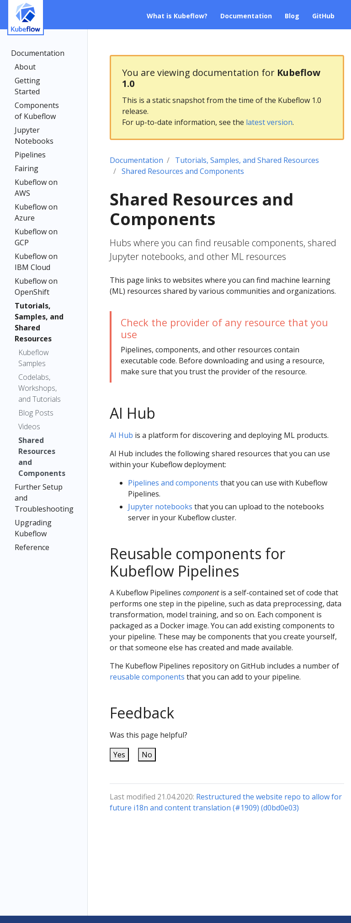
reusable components (147, 677)
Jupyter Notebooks (34, 135)
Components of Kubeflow (37, 110)
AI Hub (121, 435)
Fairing (26, 168)
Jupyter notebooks (160, 507)
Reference (32, 547)
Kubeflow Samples (33, 357)
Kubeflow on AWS (36, 187)
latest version (269, 122)
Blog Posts (35, 413)
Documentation (37, 53)
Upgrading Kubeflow (33, 528)
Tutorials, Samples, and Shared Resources (39, 322)
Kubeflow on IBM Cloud (36, 261)
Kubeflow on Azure (36, 212)
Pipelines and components (173, 483)
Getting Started (27, 86)
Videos (29, 426)
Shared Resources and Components (41, 456)
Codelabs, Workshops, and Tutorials (39, 388)
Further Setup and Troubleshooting (42, 498)
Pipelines (30, 155)
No (147, 755)
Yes (119, 755)
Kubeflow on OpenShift (36, 286)
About (25, 67)
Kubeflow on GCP (36, 237)
